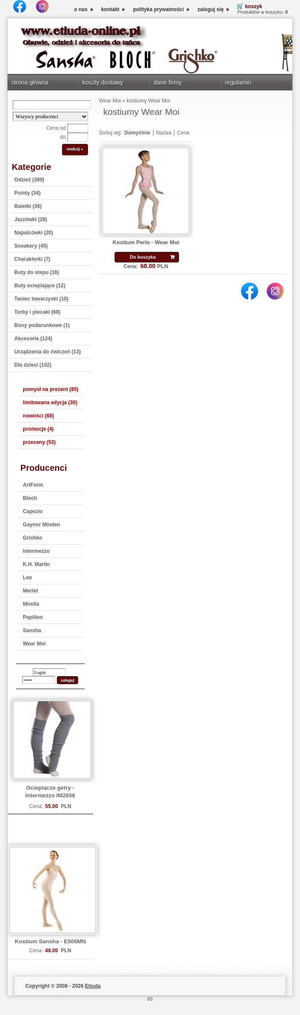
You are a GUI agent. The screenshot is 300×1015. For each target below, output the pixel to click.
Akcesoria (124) (34, 338)
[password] (38, 680)
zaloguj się (210, 9)
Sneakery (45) (31, 246)
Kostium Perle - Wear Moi (145, 242)
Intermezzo (36, 551)
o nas (80, 9)
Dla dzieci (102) (33, 365)
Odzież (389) (29, 180)
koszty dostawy (102, 82)
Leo (27, 577)
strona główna (29, 82)
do (62, 137)
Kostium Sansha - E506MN (50, 941)
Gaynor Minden (41, 525)
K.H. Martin (36, 564)
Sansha (32, 630)
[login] (49, 672)
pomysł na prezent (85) (51, 389)
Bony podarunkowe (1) (42, 325)
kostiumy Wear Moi (148, 101)
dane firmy (167, 82)
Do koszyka (143, 257)
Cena (183, 133)
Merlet (30, 591)
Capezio (33, 511)
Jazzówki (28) (31, 219)
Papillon (33, 617)
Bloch (30, 498)
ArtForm (33, 485)
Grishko (32, 538)
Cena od (55, 128)
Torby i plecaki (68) (38, 312)
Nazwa (164, 133)
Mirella (31, 604)
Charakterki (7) (32, 259)
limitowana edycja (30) (50, 402)
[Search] (52, 104)
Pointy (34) (28, 193)
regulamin (238, 82)
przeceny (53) (39, 442)
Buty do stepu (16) (37, 272)
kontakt (110, 9)
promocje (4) (38, 429)
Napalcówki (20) (34, 233)
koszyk (253, 6)
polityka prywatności (158, 9)
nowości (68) (38, 416)
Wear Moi (34, 644)
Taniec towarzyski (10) (42, 299)
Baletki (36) (28, 206)
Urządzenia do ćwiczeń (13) (48, 352)
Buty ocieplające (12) (40, 286)
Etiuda (93, 986)
